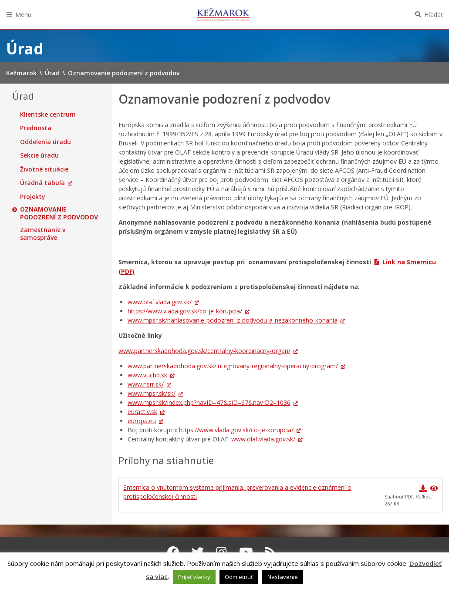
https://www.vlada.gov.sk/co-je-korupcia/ (185, 311)
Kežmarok (223, 14)
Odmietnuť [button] (239, 577)
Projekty (32, 197)
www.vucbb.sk (147, 375)
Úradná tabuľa (42, 183)
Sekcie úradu (39, 155)
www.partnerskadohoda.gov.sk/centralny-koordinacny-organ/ (204, 351)
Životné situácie (44, 169)
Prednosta (35, 128)
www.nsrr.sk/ (146, 384)
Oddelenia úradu (45, 142)
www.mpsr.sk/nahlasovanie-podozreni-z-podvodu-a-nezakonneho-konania (233, 320)
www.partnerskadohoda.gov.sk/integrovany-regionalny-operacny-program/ (233, 366)
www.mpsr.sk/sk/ (152, 393)
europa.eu (142, 421)
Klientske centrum (48, 114)
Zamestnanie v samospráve (42, 233)
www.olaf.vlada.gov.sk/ (160, 302)
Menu (23, 14)
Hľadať (433, 14)
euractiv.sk (142, 411)
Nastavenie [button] (282, 577)
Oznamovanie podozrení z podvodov (59, 213)
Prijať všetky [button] (194, 577)
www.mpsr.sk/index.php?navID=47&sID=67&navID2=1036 (209, 402)
